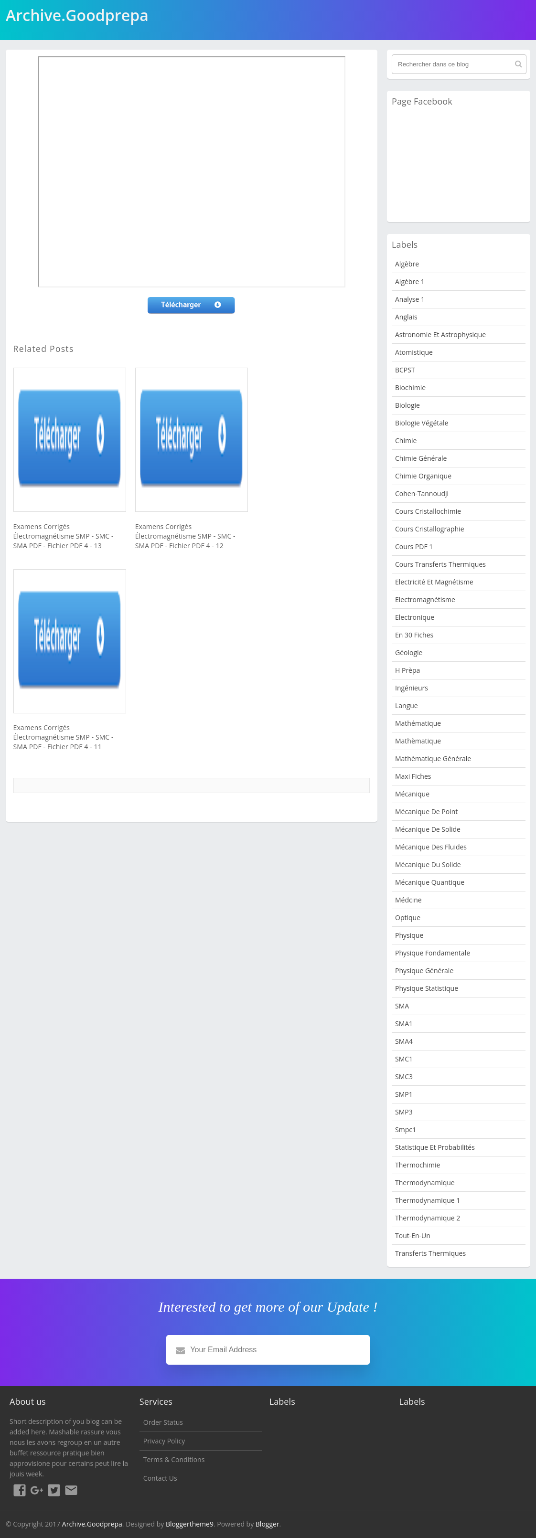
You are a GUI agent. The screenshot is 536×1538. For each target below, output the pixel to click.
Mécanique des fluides (431, 846)
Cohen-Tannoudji (422, 493)
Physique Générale (424, 970)
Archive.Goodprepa (92, 1523)
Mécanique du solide (428, 864)
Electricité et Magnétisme (434, 581)
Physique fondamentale (432, 952)
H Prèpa (407, 670)
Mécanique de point (426, 811)
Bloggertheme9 (190, 1523)
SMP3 (404, 1111)
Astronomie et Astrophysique (440, 334)
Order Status (163, 1422)
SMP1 (404, 1094)
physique (409, 935)
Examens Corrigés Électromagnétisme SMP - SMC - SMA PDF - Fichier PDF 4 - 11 (63, 737)
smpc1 (405, 1129)
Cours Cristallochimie (428, 511)
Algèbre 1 (410, 281)
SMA (402, 1005)
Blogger (267, 1523)
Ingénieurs (411, 687)
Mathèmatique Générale (433, 758)
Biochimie (410, 387)
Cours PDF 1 (414, 546)
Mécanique (412, 793)
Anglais (406, 316)
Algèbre (407, 263)
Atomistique (414, 352)
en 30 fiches (414, 634)
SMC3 (404, 1076)
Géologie (408, 652)
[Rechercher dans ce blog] (459, 64)
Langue (406, 705)
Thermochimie (417, 1164)
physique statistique (426, 988)
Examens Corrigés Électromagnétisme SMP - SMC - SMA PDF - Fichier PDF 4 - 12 (185, 536)
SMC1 (404, 1058)
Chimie (406, 440)
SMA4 (404, 1041)
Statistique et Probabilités (435, 1147)
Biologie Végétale (421, 422)
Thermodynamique (425, 1182)
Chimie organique (423, 475)
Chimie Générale (421, 458)
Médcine (408, 899)
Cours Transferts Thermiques (440, 564)
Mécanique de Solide (428, 829)
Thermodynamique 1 (427, 1200)
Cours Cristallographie (429, 528)
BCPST (405, 369)
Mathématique (418, 723)
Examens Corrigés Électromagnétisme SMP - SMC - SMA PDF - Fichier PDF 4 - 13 (63, 536)
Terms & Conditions (174, 1459)
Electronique (414, 617)
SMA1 (404, 1023)
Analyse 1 (410, 299)
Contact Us (160, 1478)
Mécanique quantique (429, 882)
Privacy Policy (164, 1440)
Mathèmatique (418, 740)
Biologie (407, 405)
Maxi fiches (413, 776)
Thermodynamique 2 (427, 1217)
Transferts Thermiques (430, 1253)
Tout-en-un (412, 1235)
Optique (407, 917)
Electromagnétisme (425, 599)
